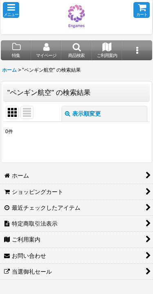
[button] (11, 10)
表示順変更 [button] (83, 113)
